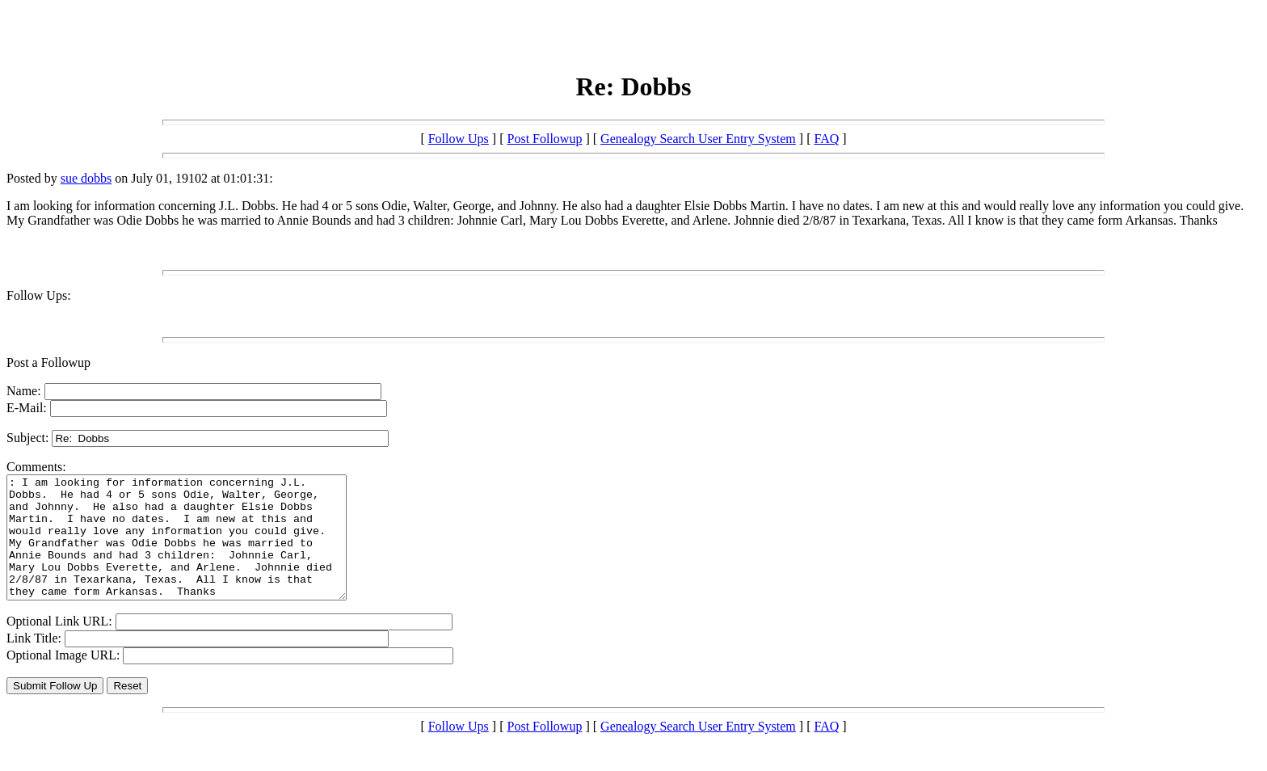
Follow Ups (458, 138)
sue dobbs (86, 178)
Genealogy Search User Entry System (698, 138)
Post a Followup (48, 362)
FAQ (826, 138)
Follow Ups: (38, 295)
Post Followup (545, 138)
